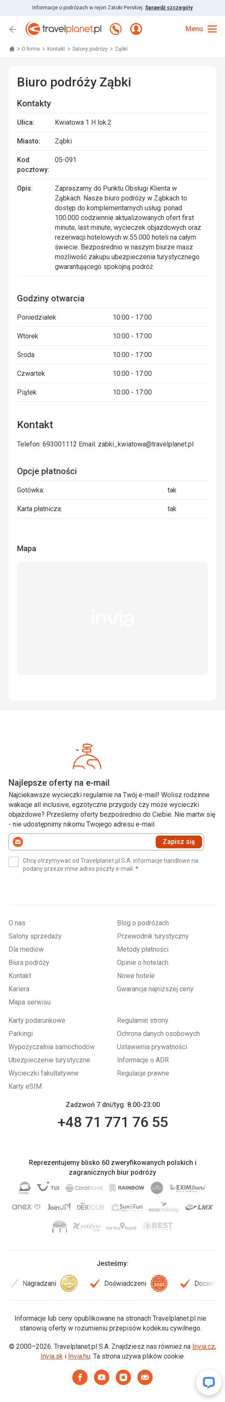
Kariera (19, 989)
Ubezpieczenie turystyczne (49, 1060)
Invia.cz (203, 1346)
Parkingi (21, 1034)
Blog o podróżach (143, 923)
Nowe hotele (136, 976)
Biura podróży (29, 963)
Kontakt (56, 49)
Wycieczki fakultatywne (44, 1073)
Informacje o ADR (143, 1060)
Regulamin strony (142, 1020)
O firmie (31, 49)
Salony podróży (90, 49)
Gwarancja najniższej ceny (155, 989)
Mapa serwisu (30, 1002)
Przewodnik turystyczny (153, 936)
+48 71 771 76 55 (112, 1121)
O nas (17, 923)
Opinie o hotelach (142, 963)
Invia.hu (79, 1356)
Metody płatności (142, 949)
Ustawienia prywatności (152, 1047)
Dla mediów (26, 949)
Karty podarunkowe (37, 1020)
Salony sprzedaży (35, 936)
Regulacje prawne (143, 1073)
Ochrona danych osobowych (158, 1034)
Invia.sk (51, 1356)
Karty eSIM (25, 1086)
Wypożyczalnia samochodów (52, 1047)
